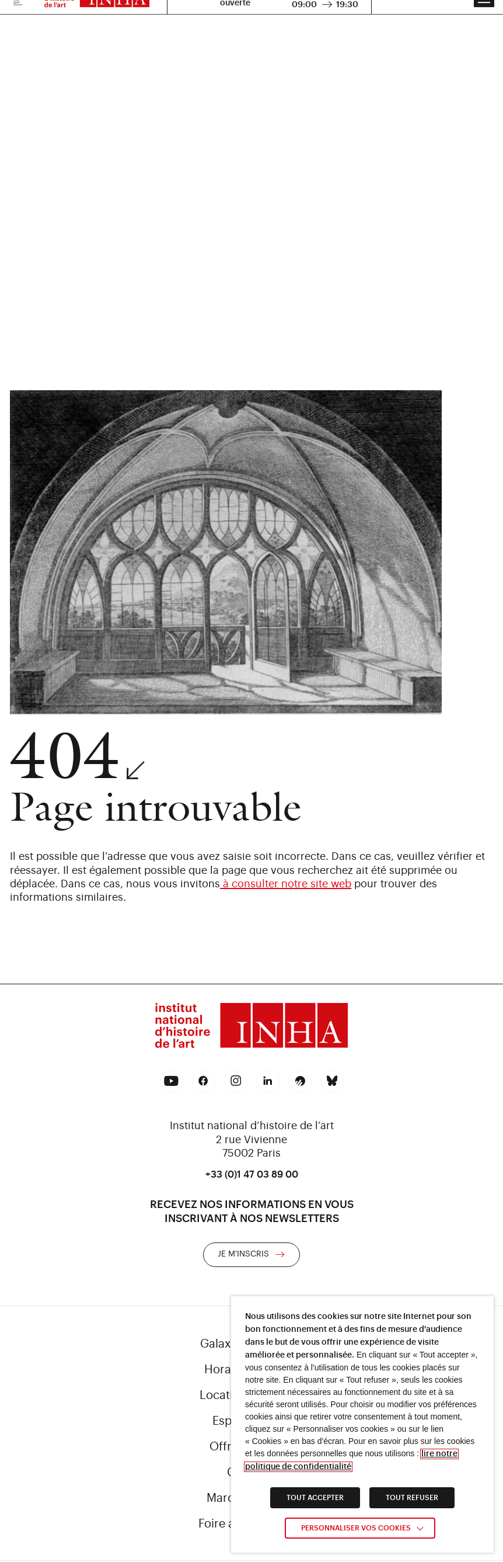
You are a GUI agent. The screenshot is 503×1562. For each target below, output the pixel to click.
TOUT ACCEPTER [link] (315, 1497)
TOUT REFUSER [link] (412, 1497)
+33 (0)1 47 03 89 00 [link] (251, 1174)
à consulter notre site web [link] (285, 884)
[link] (251, 1027)
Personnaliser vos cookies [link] (356, 1528)
